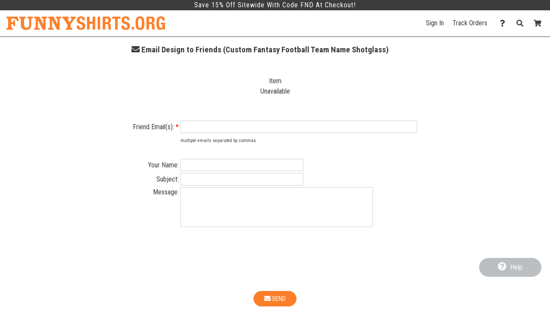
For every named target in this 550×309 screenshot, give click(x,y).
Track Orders (469, 23)
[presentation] (275, 267)
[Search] (522, 23)
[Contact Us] (504, 23)
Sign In (435, 23)
